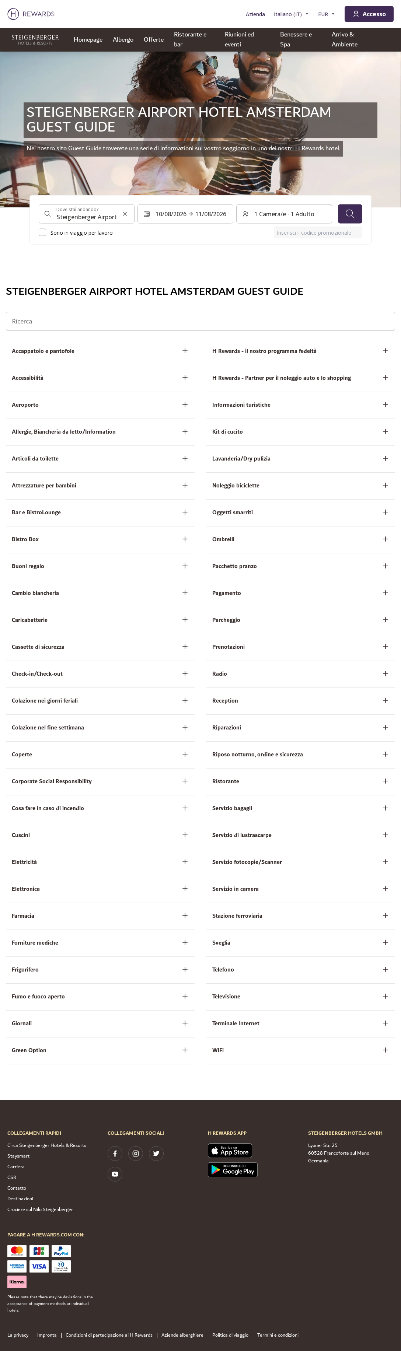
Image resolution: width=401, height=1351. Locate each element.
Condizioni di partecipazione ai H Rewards (111, 1335)
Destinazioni (20, 1198)
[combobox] (87, 214)
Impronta (49, 1335)
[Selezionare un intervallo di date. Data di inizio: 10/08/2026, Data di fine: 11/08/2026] (185, 214)
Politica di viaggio (232, 1335)
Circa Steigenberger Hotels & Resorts (46, 1145)
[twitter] (156, 1153)
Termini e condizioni (280, 1335)
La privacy (20, 1335)
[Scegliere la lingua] (291, 14)
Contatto (16, 1188)
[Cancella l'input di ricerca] (125, 214)
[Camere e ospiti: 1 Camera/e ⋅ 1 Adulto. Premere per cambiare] (284, 214)
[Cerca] (350, 214)
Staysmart (18, 1156)
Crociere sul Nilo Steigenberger (40, 1209)
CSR (11, 1177)
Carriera (16, 1166)
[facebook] (115, 1153)
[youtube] (115, 1174)
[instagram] (135, 1153)
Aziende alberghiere (184, 1335)
